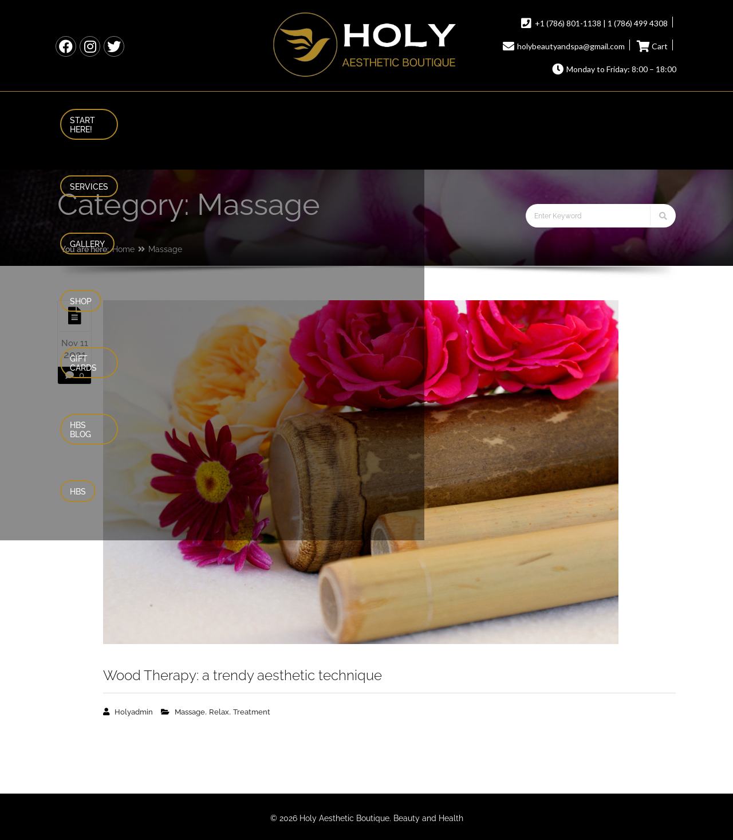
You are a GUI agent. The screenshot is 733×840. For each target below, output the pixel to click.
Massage (165, 249)
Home (123, 249)
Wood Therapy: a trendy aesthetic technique (242, 675)
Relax (219, 712)
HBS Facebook (66, 46)
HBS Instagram (90, 46)
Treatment (251, 712)
